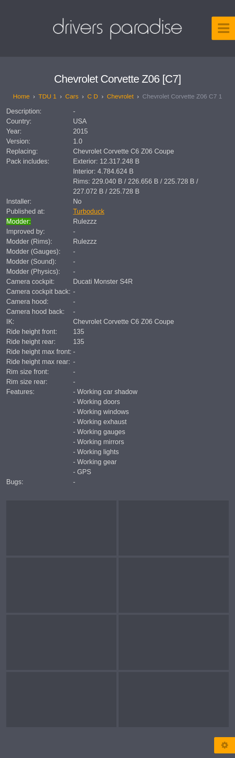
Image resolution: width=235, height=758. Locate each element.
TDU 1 (47, 96)
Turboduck (88, 211)
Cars (71, 96)
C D (92, 96)
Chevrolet (120, 96)
